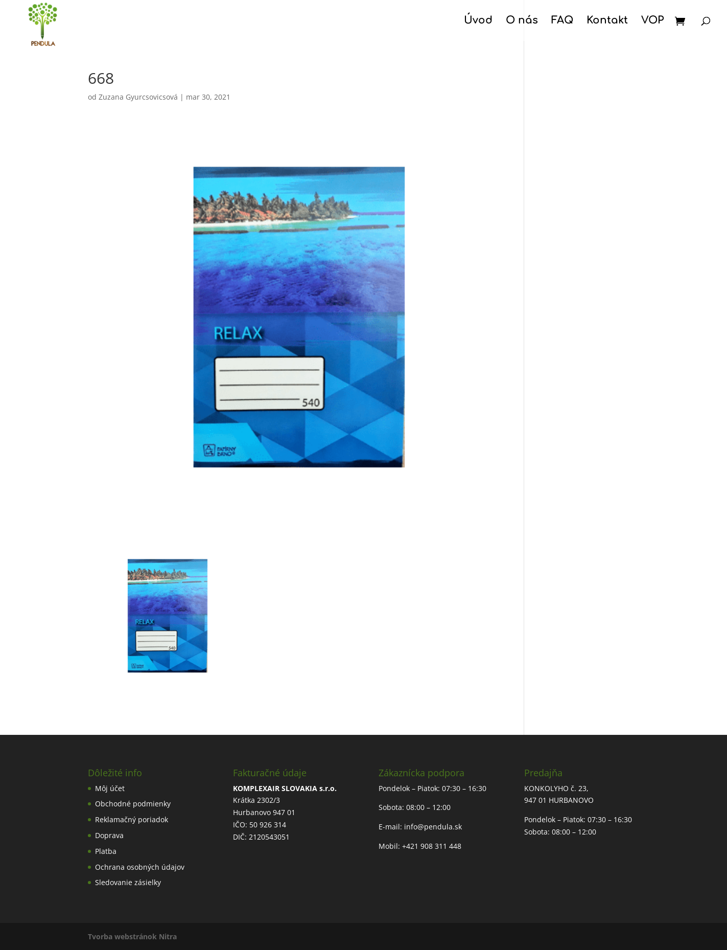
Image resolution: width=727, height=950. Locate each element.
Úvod (478, 21)
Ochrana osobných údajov (139, 867)
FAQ (562, 21)
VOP (652, 21)
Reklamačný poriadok (131, 819)
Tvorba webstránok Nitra (132, 936)
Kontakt (607, 21)
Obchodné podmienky (133, 803)
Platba (105, 851)
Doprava (109, 835)
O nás (522, 21)
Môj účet (110, 788)
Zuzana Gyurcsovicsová (138, 97)
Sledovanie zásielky (128, 882)
